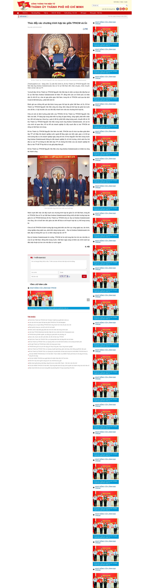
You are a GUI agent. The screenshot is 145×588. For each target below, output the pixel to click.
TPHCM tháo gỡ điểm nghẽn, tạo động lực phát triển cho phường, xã (47, 334)
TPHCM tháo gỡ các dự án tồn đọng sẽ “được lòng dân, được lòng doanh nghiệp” (51, 346)
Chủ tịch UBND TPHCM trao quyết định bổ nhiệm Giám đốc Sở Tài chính (48, 358)
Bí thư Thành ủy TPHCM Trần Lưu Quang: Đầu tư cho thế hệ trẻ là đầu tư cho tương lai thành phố (55, 341)
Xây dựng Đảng (35, 13)
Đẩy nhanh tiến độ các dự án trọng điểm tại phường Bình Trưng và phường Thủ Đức (51, 368)
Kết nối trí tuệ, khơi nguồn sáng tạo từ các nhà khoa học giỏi (45, 360)
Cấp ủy (46, 13)
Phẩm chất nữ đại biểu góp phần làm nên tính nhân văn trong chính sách (48, 329)
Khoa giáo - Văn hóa (96, 13)
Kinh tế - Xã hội (56, 13)
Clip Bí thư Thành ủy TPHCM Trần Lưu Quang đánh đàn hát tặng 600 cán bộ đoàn (51, 339)
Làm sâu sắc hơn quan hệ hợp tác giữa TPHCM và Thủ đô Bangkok (47, 322)
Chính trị (25, 13)
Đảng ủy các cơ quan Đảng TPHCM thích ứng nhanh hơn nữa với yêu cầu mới (50, 325)
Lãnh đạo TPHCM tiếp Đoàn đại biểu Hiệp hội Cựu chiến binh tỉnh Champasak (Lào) (51, 332)
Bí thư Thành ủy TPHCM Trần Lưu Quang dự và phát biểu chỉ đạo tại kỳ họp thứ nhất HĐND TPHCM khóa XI (58, 351)
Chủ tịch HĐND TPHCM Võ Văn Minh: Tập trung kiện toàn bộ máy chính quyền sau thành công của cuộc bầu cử (59, 365)
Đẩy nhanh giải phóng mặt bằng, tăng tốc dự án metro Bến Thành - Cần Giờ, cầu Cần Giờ (53, 363)
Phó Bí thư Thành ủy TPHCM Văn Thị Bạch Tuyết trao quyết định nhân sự (48, 308)
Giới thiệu (116, 2)
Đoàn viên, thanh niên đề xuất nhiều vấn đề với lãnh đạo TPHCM (46, 337)
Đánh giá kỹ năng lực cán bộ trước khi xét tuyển (42, 327)
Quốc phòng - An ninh (70, 13)
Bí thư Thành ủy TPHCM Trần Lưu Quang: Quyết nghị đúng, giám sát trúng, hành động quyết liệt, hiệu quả (57, 349)
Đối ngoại (83, 13)
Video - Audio (123, 2)
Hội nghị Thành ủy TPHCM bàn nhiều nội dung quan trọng (44, 344)
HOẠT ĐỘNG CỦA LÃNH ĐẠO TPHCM (43, 288)
